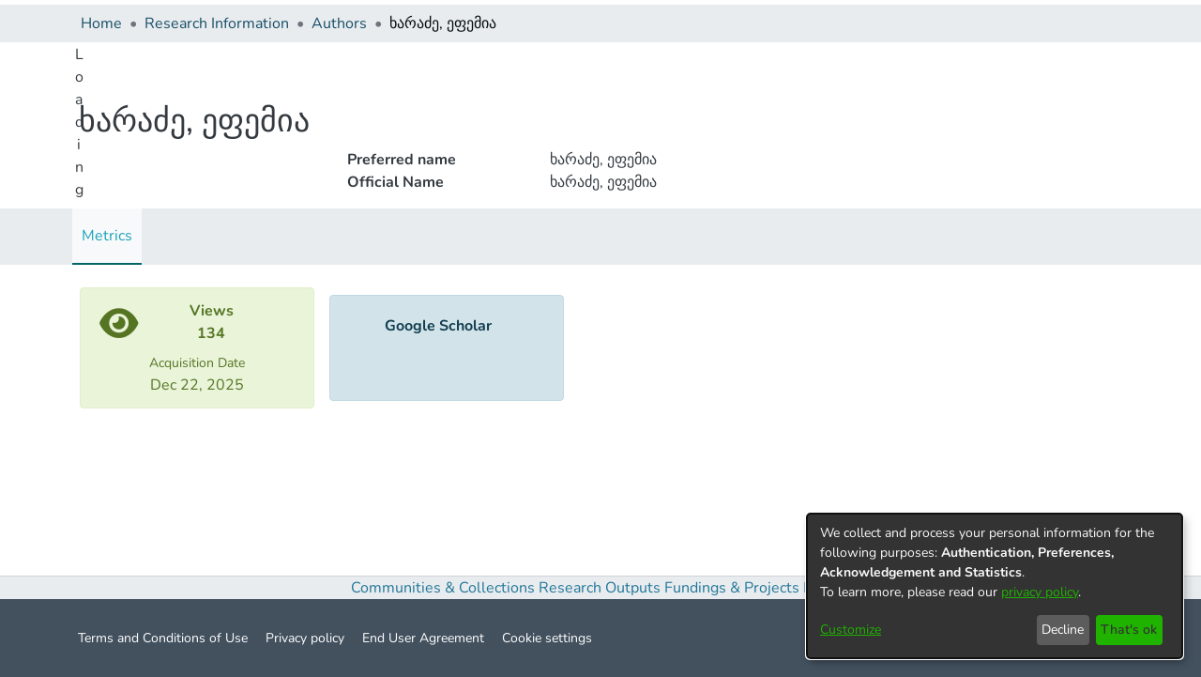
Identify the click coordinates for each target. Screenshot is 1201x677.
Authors (339, 23)
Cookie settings (547, 638)
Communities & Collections (443, 587)
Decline (1062, 630)
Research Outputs (601, 587)
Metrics (107, 235)
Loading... (79, 144)
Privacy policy (305, 638)
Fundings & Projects (731, 587)
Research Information (216, 23)
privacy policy (1039, 592)
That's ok (1129, 630)
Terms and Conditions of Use (163, 638)
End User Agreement (423, 638)
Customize (850, 630)
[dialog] (994, 586)
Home (101, 23)
